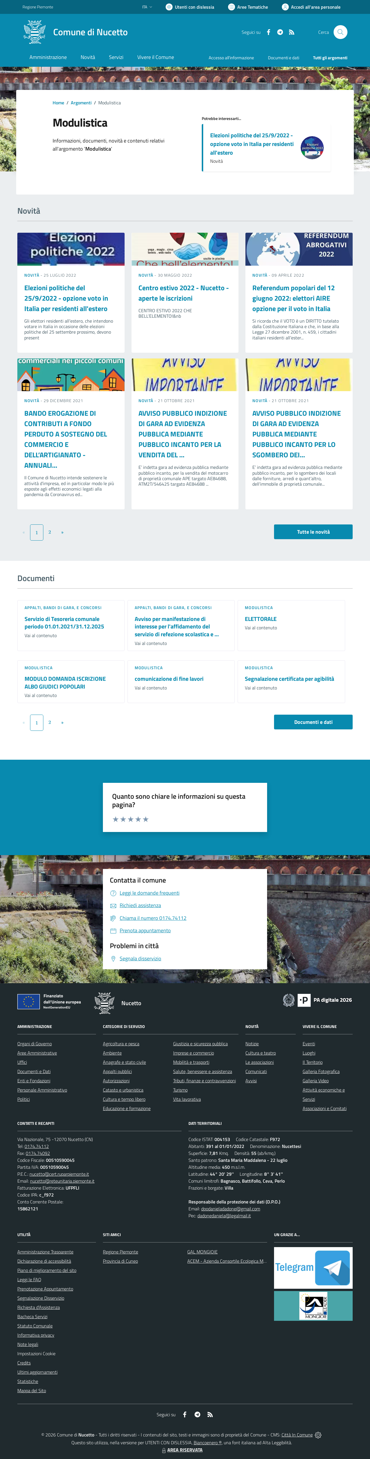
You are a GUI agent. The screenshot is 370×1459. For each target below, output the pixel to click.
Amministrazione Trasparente (45, 1251)
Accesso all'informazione (231, 57)
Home (58, 102)
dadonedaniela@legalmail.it (224, 1215)
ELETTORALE (261, 618)
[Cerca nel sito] (340, 32)
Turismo (180, 1089)
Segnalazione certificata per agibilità (289, 678)
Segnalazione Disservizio (40, 1298)
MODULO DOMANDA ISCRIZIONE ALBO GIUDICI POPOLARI (65, 682)
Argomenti (81, 102)
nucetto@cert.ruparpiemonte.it (59, 1173)
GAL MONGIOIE (202, 1251)
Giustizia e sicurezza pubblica (200, 1043)
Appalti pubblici (117, 1071)
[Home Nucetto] (75, 32)
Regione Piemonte (120, 1251)
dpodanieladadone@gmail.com (230, 1208)
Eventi (309, 1043)
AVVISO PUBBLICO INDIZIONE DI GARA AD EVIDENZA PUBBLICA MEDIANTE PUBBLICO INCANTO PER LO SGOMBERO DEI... (296, 434)
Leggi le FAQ (29, 1279)
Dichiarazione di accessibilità (44, 1261)
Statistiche (27, 1381)
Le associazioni (259, 1062)
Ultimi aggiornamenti (37, 1372)
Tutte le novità (313, 532)
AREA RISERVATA (181, 1449)
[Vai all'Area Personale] (311, 7)
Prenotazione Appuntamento (45, 1288)
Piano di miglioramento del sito (46, 1270)
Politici (23, 1099)
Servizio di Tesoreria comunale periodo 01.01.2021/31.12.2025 (64, 622)
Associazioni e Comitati (325, 1108)
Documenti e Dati (34, 1071)
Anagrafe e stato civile (124, 1062)
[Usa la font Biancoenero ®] (190, 7)
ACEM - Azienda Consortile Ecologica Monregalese (235, 1261)
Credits (24, 1362)
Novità (32, 275)
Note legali (27, 1344)
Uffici (22, 1062)
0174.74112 (37, 1146)
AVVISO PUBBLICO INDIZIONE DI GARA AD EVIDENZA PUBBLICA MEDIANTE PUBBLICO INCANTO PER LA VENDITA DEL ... (182, 434)
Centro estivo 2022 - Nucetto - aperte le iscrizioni (183, 292)
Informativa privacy (35, 1335)
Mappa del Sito (31, 1390)
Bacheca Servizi (32, 1316)
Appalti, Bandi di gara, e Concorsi (63, 607)
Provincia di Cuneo (120, 1261)
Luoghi (309, 1052)
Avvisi (251, 1080)
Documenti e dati (313, 722)
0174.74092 (38, 1153)
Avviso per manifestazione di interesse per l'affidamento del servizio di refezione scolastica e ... (177, 626)
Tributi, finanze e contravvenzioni (204, 1080)
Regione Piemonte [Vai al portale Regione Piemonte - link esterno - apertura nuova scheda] (38, 7)
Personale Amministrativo (42, 1089)
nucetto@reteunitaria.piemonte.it (62, 1180)
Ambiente (112, 1052)
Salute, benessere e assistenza (202, 1071)
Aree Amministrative (37, 1052)
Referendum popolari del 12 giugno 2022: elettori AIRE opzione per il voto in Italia (293, 298)
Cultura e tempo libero (124, 1099)
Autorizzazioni (116, 1080)
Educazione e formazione (127, 1108)
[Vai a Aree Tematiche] (248, 7)
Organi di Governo (34, 1043)
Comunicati (256, 1071)
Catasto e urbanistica (123, 1089)
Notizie (252, 1043)
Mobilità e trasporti (191, 1062)
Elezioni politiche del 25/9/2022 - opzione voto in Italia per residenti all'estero (252, 144)
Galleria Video (316, 1080)
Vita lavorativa (187, 1099)
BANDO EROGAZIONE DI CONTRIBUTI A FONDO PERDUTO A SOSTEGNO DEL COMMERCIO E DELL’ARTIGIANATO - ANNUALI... (65, 439)
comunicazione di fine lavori (169, 678)
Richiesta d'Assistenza (38, 1307)
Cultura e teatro (260, 1052)
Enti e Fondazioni (33, 1080)
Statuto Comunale (35, 1325)
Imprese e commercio (193, 1052)
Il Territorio (313, 1062)
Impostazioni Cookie (36, 1353)
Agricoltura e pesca (121, 1043)
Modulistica (259, 607)
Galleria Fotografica (321, 1071)
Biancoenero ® (208, 1442)
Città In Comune (297, 1434)
